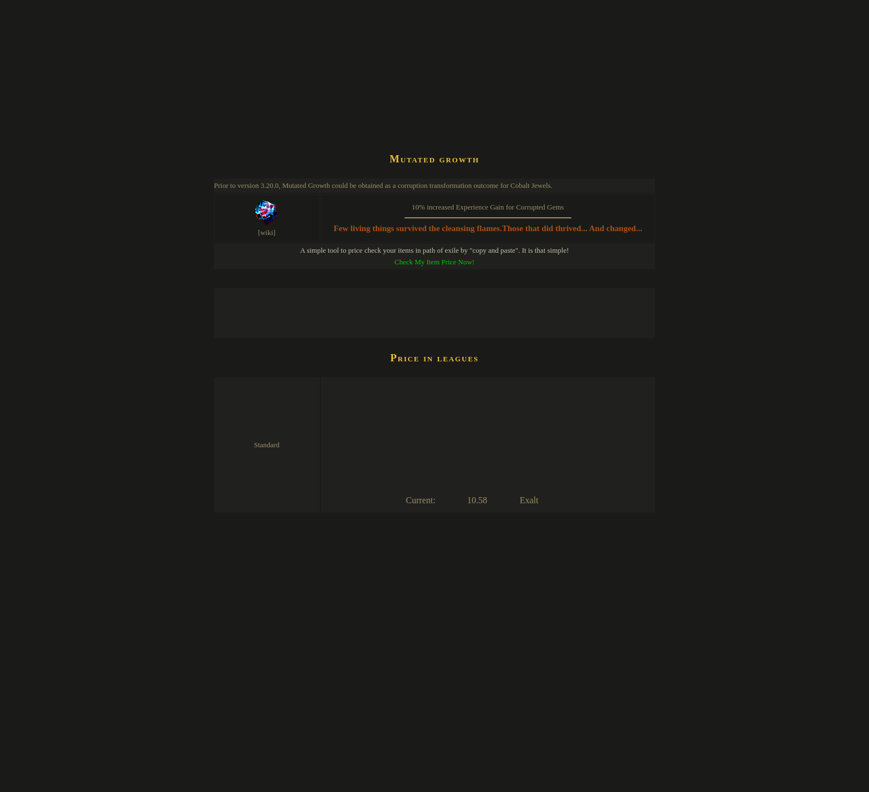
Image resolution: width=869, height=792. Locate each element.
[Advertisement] (415, 113)
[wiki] (266, 232)
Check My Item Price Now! (434, 262)
